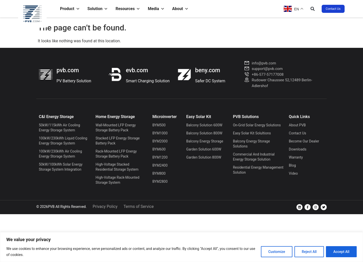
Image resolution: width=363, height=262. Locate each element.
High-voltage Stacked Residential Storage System (117, 166)
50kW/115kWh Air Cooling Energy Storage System (59, 127)
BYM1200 (159, 157)
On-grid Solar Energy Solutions (257, 125)
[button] (312, 9)
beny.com (207, 70)
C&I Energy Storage (56, 116)
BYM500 (159, 125)
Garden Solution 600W (203, 149)
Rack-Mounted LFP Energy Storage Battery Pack (116, 153)
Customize (276, 252)
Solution (97, 9)
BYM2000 (159, 141)
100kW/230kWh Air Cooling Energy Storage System (60, 153)
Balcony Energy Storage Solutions (251, 143)
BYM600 (159, 149)
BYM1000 (159, 133)
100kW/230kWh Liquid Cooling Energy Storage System (63, 140)
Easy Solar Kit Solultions (252, 133)
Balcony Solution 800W (204, 133)
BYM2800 (159, 181)
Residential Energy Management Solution (258, 169)
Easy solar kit (198, 116)
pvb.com (67, 70)
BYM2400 (159, 165)
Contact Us (297, 133)
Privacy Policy (105, 206)
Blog (292, 165)
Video (293, 173)
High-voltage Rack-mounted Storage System (117, 179)
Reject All (309, 252)
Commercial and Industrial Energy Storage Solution (254, 156)
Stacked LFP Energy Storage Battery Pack (118, 140)
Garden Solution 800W (203, 157)
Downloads (298, 149)
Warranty (296, 157)
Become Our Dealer (304, 141)
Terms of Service (139, 206)
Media (156, 9)
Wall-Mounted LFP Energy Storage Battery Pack (116, 127)
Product (70, 9)
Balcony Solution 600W (204, 125)
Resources (127, 9)
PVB (51, 207)
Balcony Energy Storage (204, 141)
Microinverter (164, 116)
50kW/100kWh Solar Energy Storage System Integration (60, 166)
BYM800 (159, 173)
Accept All (341, 252)
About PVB (297, 125)
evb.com (137, 70)
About (180, 9)
